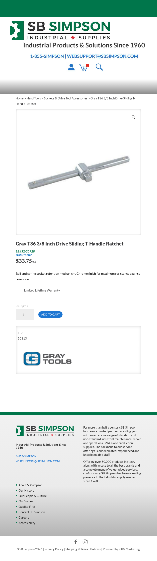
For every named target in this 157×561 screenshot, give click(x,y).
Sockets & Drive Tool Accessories (65, 98)
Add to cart (50, 314)
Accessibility (27, 523)
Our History (26, 490)
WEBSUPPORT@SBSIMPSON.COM (38, 461)
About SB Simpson (30, 485)
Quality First (27, 506)
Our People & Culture (33, 496)
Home (20, 98)
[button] (133, 117)
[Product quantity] (25, 314)
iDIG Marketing (129, 549)
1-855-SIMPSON (26, 456)
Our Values (26, 501)
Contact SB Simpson (32, 512)
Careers (24, 517)
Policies (95, 549)
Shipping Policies (77, 549)
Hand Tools (34, 98)
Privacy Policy (54, 549)
